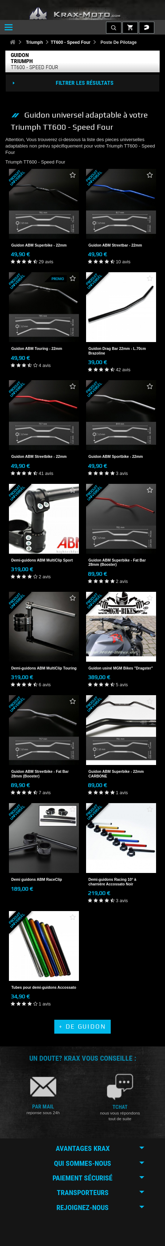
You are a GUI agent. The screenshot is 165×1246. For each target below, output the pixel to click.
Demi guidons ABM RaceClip (36, 879)
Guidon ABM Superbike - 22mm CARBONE (116, 774)
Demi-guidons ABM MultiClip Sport (42, 560)
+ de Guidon (82, 1026)
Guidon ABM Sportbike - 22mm (116, 457)
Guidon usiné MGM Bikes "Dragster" (121, 668)
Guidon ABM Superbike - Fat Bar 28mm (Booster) (117, 562)
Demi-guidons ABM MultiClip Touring (44, 668)
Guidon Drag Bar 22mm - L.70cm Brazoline (117, 351)
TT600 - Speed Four (70, 42)
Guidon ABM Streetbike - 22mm (39, 457)
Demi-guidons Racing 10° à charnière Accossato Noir (112, 882)
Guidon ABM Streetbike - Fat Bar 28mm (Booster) (40, 774)
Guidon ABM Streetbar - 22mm (115, 245)
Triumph (34, 42)
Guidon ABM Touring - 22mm (36, 349)
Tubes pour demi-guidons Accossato (43, 987)
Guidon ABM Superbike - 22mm (39, 245)
